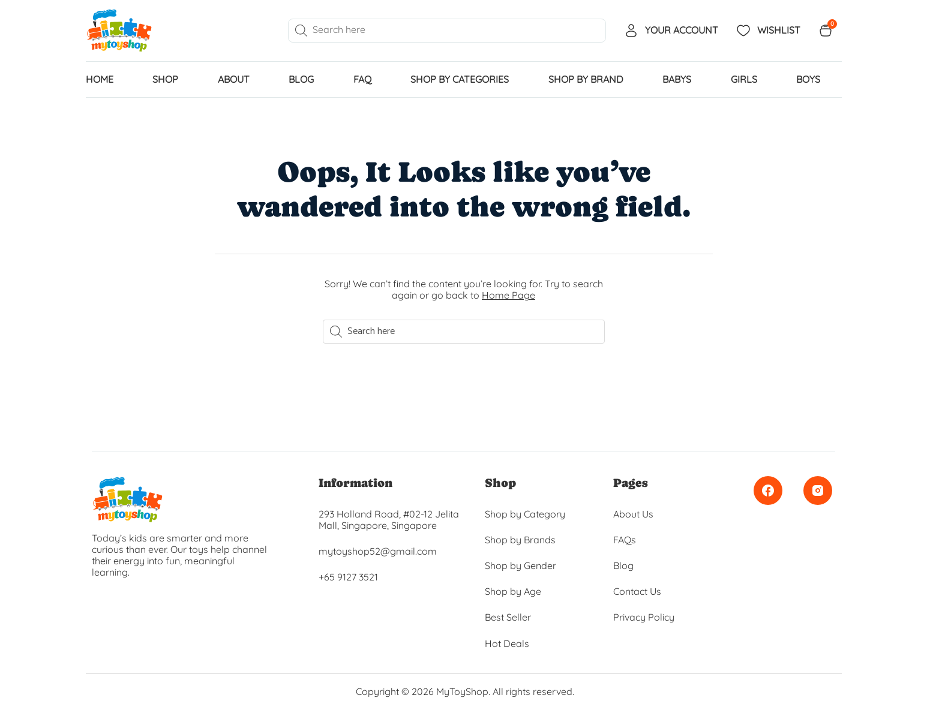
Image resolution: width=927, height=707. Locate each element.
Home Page (508, 295)
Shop (165, 79)
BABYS (676, 79)
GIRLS (744, 79)
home (99, 79)
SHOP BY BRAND (585, 79)
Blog (301, 79)
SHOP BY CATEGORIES (459, 79)
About (234, 79)
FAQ (362, 79)
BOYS (808, 79)
